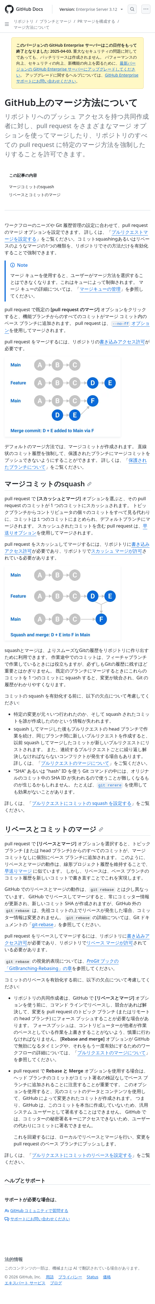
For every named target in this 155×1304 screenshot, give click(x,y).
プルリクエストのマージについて (75, 763)
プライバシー (70, 1277)
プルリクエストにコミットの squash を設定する (81, 803)
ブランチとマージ (55, 21)
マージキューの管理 (100, 289)
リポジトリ (24, 21)
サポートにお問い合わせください (37, 1218)
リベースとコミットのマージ (54, 829)
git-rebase (42, 924)
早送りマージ (18, 871)
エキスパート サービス (25, 1282)
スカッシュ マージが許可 (116, 551)
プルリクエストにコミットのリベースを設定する (82, 1155)
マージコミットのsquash (48, 483)
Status (92, 1277)
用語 (50, 1277)
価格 (107, 1277)
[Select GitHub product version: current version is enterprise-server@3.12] (91, 9)
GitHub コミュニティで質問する (36, 1210)
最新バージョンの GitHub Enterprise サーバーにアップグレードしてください (76, 69)
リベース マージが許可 (109, 943)
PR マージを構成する (96, 21)
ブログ (56, 1282)
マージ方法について (31, 27)
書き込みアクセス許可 (122, 342)
